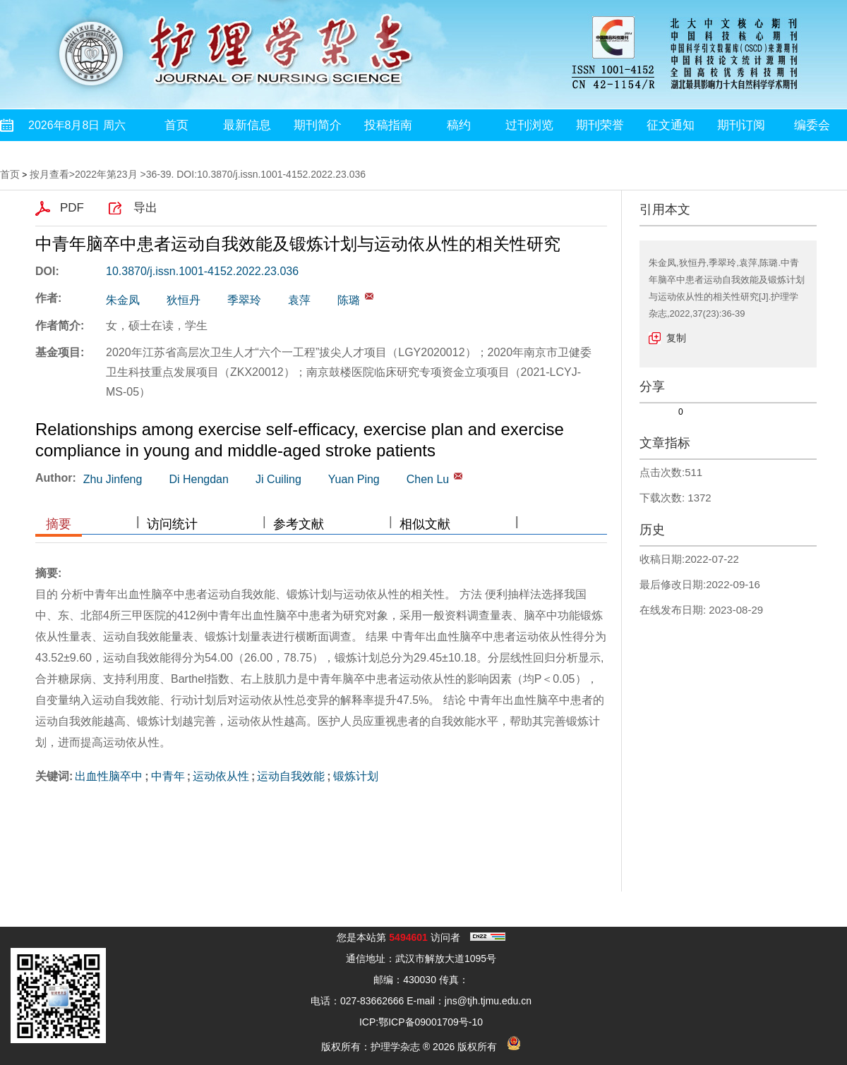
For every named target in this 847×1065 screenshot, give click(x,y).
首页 (176, 125)
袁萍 (299, 300)
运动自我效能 (291, 776)
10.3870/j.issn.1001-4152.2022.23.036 (202, 271)
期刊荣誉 (600, 125)
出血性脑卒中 (109, 776)
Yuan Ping (354, 479)
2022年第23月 (106, 174)
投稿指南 (388, 125)
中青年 (168, 776)
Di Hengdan (199, 479)
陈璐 (348, 300)
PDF (72, 207)
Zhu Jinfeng (113, 479)
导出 (145, 207)
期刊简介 (318, 125)
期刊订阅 (741, 125)
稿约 (459, 125)
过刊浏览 (529, 125)
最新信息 (247, 125)
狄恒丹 (183, 300)
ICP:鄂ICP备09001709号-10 (421, 1022)
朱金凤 (123, 300)
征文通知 (671, 125)
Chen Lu (428, 479)
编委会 (812, 125)
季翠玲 (244, 300)
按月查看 (49, 174)
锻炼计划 (355, 776)
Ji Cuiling (278, 479)
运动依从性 (221, 776)
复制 (676, 337)
